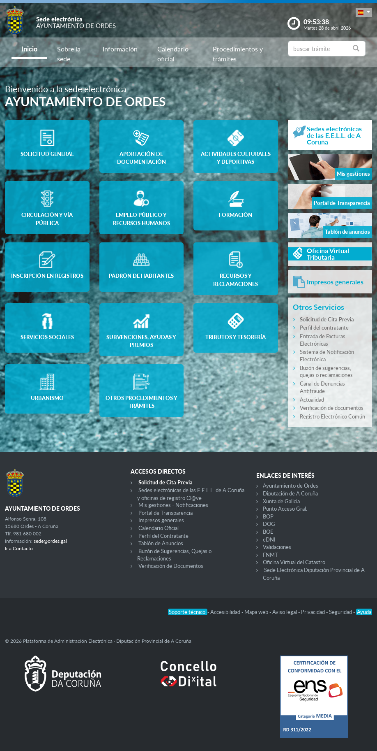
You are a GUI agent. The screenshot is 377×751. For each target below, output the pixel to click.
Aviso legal (285, 612)
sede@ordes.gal (50, 541)
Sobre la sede (68, 54)
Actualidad (312, 399)
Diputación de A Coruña (290, 493)
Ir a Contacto (19, 548)
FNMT (270, 554)
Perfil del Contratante (163, 535)
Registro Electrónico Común (332, 416)
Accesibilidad (225, 612)
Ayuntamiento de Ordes (290, 485)
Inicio (29, 49)
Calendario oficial (172, 54)
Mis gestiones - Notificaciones (173, 505)
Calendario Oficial (158, 528)
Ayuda (364, 612)
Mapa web (256, 612)
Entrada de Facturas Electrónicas (322, 340)
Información (120, 49)
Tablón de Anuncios (160, 543)
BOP (268, 516)
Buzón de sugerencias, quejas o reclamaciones (326, 372)
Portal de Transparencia (165, 512)
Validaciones (277, 547)
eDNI (269, 539)
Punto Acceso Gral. (285, 508)
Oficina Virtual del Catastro (294, 562)
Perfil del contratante (324, 327)
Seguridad (341, 612)
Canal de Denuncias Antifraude (322, 387)
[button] (364, 12)
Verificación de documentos (331, 408)
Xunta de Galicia (281, 501)
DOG (269, 524)
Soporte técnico (188, 612)
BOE (268, 531)
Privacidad (313, 612)
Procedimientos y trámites (238, 54)
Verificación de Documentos (170, 566)
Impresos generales (161, 520)
